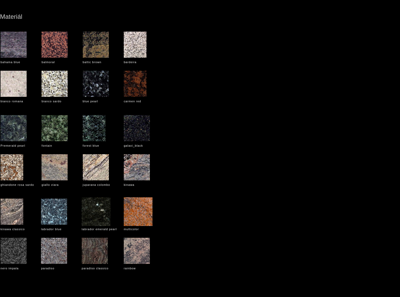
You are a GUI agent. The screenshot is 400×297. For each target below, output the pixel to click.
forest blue (91, 145)
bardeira (130, 62)
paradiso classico (95, 268)
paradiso (47, 268)
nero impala (10, 268)
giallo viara (50, 184)
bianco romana (12, 101)
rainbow (130, 268)
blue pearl (90, 101)
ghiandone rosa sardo (17, 184)
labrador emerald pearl (99, 229)
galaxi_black (133, 145)
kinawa (129, 184)
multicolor (131, 229)
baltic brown (92, 62)
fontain (47, 145)
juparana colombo (96, 184)
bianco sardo (51, 101)
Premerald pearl (13, 145)
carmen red (132, 101)
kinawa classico (13, 229)
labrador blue (51, 229)
